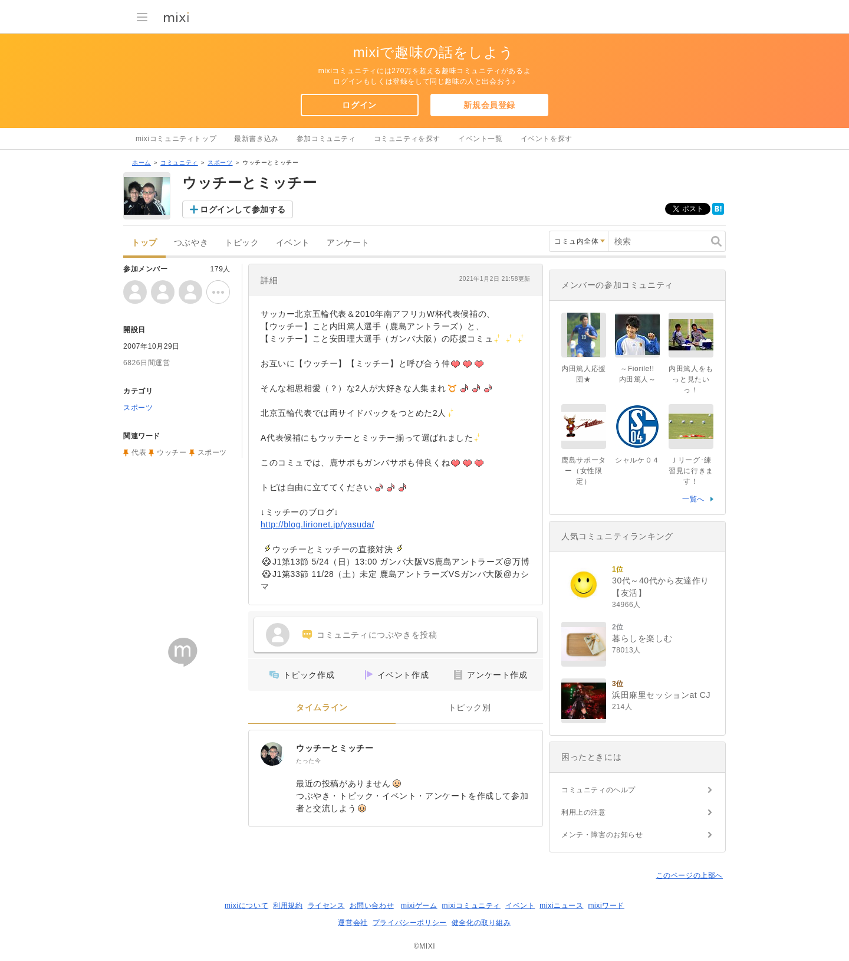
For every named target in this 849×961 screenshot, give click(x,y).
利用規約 (287, 905)
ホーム (141, 162)
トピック (242, 242)
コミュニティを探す (407, 139)
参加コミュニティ (326, 139)
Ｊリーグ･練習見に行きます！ (691, 471)
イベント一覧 (480, 139)
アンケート (348, 242)
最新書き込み (256, 139)
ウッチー (171, 452)
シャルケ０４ (637, 460)
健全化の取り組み (481, 923)
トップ (144, 242)
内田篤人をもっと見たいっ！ (691, 379)
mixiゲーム (419, 905)
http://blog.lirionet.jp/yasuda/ (317, 524)
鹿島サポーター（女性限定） (583, 471)
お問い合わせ (372, 905)
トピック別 (469, 707)
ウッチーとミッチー (334, 748)
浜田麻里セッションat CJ (661, 695)
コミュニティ (179, 162)
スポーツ (220, 162)
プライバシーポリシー (410, 923)
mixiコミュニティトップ (176, 139)
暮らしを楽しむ (642, 638)
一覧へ (693, 499)
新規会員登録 (489, 105)
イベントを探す (546, 139)
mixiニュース (561, 905)
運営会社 (352, 923)
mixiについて (246, 905)
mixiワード (606, 905)
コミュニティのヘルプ (598, 790)
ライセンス (326, 905)
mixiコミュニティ (471, 905)
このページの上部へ (689, 875)
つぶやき (191, 242)
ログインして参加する (243, 209)
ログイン (359, 105)
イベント (293, 242)
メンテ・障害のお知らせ (602, 835)
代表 (138, 452)
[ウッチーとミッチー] (272, 754)
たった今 (308, 760)
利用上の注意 (583, 812)
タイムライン (322, 707)
